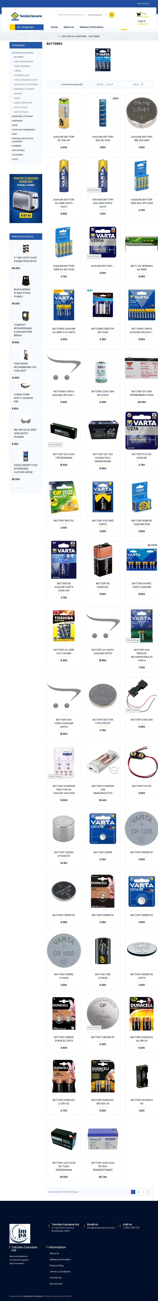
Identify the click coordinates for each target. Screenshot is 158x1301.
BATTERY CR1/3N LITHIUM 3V (63, 854)
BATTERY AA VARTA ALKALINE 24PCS (103, 651)
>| (148, 1192)
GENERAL (18, 93)
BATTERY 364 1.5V (64, 520)
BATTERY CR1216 (103, 852)
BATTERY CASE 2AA (142, 719)
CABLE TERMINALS (22, 66)
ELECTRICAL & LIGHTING (74, 36)
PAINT (14, 134)
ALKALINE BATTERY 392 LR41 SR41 (141, 138)
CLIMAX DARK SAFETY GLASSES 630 (23, 398)
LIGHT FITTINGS (20, 107)
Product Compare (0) (71, 84)
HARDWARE (17, 120)
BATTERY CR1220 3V (141, 852)
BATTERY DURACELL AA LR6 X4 (141, 1038)
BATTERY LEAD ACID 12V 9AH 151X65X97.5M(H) (102, 1166)
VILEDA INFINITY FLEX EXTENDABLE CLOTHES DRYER (25, 468)
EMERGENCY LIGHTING (24, 89)
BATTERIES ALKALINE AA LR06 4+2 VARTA (63, 330)
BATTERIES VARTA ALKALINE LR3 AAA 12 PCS (66, 393)
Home (54, 27)
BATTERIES (94, 36)
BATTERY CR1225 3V (64, 915)
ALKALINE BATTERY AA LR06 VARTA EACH (63, 203)
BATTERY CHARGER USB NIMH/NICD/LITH (103, 789)
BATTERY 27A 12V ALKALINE (141, 456)
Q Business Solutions (33, 1296)
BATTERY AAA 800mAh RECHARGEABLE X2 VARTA (142, 655)
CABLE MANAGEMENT (23, 61)
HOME (14, 125)
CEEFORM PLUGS (21, 75)
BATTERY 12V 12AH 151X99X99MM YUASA (142, 393)
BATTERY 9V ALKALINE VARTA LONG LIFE (63, 587)
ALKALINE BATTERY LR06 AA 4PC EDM (63, 267)
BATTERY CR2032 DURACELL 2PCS (64, 1038)
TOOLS (15, 159)
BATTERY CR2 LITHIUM (102, 976)
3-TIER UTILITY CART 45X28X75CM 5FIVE (25, 259)
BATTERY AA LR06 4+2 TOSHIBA (64, 651)
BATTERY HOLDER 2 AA (142, 1101)
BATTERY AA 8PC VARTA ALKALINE (141, 585)
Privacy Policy (57, 1265)
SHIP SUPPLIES (18, 150)
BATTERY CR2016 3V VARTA (141, 976)
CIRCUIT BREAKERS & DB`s (26, 79)
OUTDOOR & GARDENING (23, 129)
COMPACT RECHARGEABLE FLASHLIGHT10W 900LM (23, 330)
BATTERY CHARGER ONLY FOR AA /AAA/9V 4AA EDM (64, 789)
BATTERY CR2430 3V (102, 1037)
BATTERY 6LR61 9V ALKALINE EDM (141, 522)
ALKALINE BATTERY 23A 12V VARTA (110, 266)
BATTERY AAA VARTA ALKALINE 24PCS (63, 723)
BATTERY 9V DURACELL (103, 585)
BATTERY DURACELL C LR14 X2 (64, 1101)
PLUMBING (16, 146)
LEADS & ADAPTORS (23, 102)
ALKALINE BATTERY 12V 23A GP (63, 138)
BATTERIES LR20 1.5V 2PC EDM (102, 330)
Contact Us (55, 1277)
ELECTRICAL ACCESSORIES (26, 84)
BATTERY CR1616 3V (103, 915)
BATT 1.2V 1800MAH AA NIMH (142, 267)
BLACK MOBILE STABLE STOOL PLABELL (22, 293)
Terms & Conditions (60, 1271)
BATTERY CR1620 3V (141, 915)
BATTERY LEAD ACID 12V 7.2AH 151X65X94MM (63, 1166)
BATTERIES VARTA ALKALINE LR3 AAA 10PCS (144, 330)
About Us (69, 27)
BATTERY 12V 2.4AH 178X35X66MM (64, 456)
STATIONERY (17, 154)
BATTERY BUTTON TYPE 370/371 (103, 721)
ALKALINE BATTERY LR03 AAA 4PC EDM (142, 201)
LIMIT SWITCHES (21, 112)
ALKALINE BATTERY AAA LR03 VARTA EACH (102, 203)
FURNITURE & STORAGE (22, 116)
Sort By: (100, 84)
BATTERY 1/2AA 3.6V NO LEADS (102, 393)
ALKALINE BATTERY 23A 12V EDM (102, 138)
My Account (56, 1283)
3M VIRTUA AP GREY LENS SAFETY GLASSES (25, 433)
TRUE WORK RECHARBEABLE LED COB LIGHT (25, 367)
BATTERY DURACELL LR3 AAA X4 (103, 1101)
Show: (136, 84)
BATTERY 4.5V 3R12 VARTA (103, 522)
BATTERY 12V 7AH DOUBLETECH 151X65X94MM (103, 458)
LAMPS (17, 98)
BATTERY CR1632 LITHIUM (63, 976)
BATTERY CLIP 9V (141, 786)
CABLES (17, 70)
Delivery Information (91, 27)
